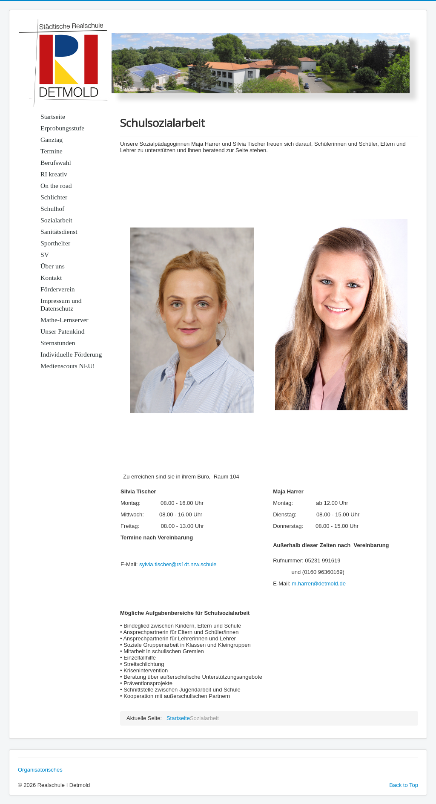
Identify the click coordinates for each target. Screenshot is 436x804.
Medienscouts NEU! (67, 365)
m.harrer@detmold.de (319, 583)
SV (44, 254)
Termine (51, 151)
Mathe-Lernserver (64, 319)
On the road (56, 185)
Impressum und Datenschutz (61, 304)
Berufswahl (55, 162)
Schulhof (52, 208)
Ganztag (51, 139)
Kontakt (51, 277)
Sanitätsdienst (58, 231)
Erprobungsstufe (62, 128)
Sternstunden (57, 342)
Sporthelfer (55, 243)
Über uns (52, 266)
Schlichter (53, 197)
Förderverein (57, 289)
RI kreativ (53, 174)
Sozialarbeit (56, 220)
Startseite (52, 116)
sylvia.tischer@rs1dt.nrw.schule (178, 564)
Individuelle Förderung (71, 354)
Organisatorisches (40, 770)
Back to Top (403, 785)
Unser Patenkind (62, 331)
